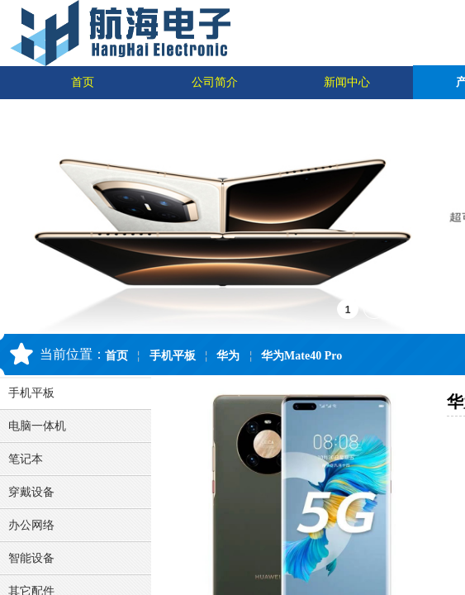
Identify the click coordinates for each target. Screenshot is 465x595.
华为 (228, 356)
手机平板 (172, 356)
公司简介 (215, 82)
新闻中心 (347, 82)
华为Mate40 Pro (301, 356)
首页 (82, 82)
